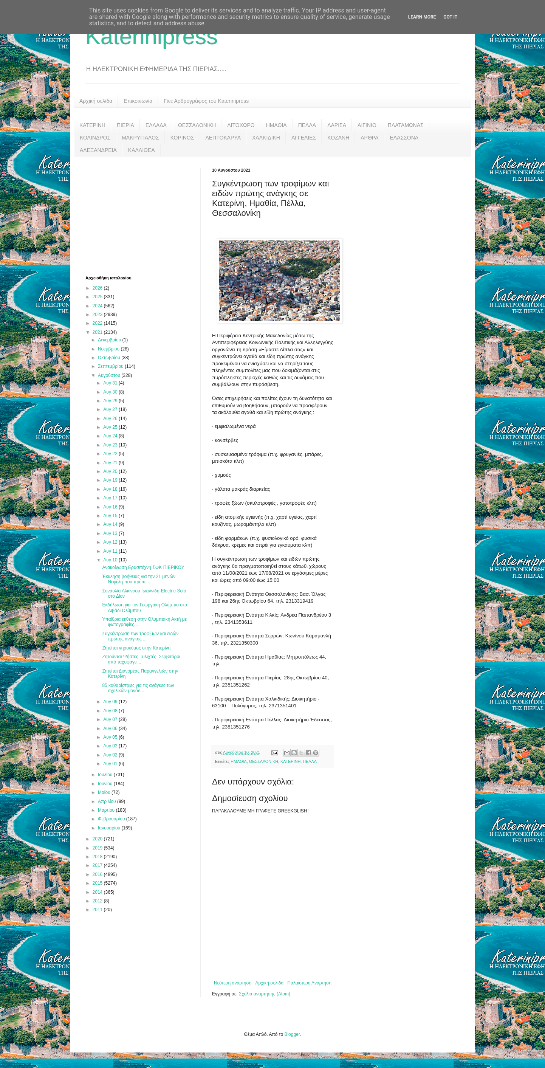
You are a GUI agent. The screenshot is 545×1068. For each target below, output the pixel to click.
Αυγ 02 (111, 755)
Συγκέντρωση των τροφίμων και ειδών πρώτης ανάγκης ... (140, 636)
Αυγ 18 (111, 489)
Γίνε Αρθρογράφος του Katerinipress (206, 101)
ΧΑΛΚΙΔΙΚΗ (266, 138)
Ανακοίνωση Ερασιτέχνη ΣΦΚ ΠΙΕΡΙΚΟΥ (143, 567)
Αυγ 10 (111, 560)
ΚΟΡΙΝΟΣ (182, 138)
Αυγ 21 (111, 462)
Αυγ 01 (111, 763)
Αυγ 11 (111, 551)
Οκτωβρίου (109, 357)
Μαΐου (104, 792)
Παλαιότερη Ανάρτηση (309, 983)
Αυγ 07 (111, 719)
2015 (98, 883)
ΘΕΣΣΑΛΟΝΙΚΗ (197, 125)
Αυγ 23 (111, 445)
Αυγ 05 (111, 737)
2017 (98, 865)
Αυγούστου (109, 375)
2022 (98, 323)
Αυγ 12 (111, 542)
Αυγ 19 (111, 480)
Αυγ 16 (111, 507)
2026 (98, 288)
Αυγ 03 (111, 746)
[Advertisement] (142, 215)
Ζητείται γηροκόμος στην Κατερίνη (136, 648)
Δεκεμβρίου (110, 340)
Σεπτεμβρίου (111, 366)
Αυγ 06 (111, 728)
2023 (98, 314)
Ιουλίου (106, 774)
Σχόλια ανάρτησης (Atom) (264, 994)
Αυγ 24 (111, 436)
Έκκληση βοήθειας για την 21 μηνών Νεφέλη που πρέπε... (138, 579)
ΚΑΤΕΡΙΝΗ (92, 125)
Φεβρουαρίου (112, 819)
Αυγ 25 (111, 427)
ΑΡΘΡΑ (369, 138)
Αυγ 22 (111, 453)
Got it (450, 17)
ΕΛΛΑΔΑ (156, 125)
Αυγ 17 (111, 498)
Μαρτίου (107, 810)
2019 (98, 848)
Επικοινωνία (138, 101)
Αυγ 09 (111, 701)
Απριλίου (107, 801)
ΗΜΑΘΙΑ (276, 125)
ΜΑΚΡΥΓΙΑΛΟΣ (140, 138)
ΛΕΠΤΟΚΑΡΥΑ (223, 138)
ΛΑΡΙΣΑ (336, 125)
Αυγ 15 (111, 515)
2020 (98, 839)
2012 (98, 901)
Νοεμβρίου (109, 349)
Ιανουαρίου (110, 828)
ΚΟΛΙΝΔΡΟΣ (95, 138)
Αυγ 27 (111, 409)
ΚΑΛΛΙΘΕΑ (141, 150)
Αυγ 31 (111, 383)
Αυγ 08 (111, 710)
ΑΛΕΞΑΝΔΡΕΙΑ (98, 150)
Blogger (292, 1034)
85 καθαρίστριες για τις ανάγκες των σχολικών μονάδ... (138, 688)
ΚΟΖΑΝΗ (338, 138)
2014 (98, 892)
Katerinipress (151, 36)
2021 (98, 332)
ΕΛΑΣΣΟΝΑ (404, 138)
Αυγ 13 (111, 533)
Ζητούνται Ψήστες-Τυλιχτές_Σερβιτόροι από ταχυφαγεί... (141, 659)
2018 (98, 856)
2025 (98, 296)
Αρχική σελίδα (95, 101)
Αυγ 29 (111, 400)
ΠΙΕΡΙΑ (125, 125)
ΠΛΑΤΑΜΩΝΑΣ (406, 125)
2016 (98, 874)
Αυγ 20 (111, 471)
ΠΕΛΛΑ (307, 125)
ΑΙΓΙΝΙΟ (367, 125)
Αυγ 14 (111, 524)
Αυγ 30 (111, 392)
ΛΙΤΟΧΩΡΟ (240, 125)
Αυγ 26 (111, 418)
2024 (98, 305)
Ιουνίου (106, 783)
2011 (98, 909)
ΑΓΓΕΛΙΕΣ (303, 138)
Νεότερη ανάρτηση (232, 983)
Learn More (422, 17)
